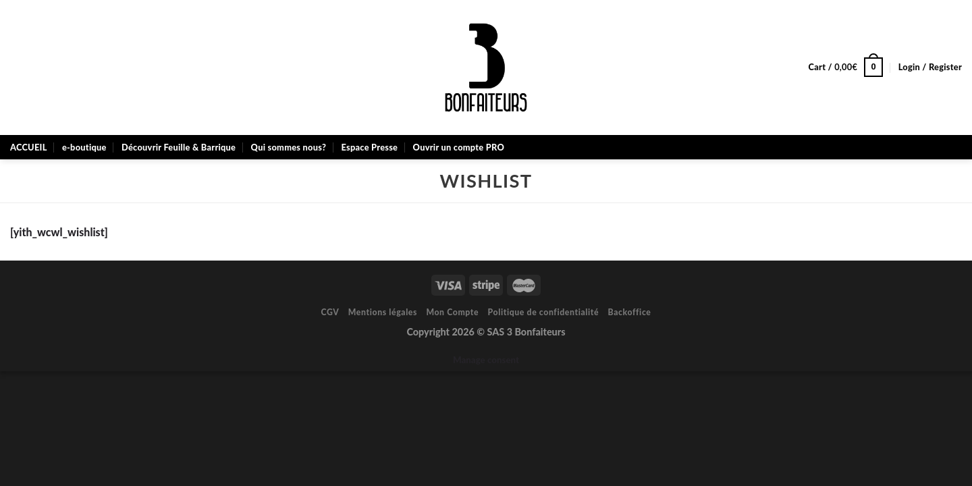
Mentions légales (382, 312)
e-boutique (84, 147)
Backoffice (629, 312)
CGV (330, 312)
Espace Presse (369, 147)
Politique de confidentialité (543, 312)
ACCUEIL (28, 147)
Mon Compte (452, 312)
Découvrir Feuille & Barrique (179, 147)
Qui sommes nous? (289, 147)
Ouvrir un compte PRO (459, 147)
